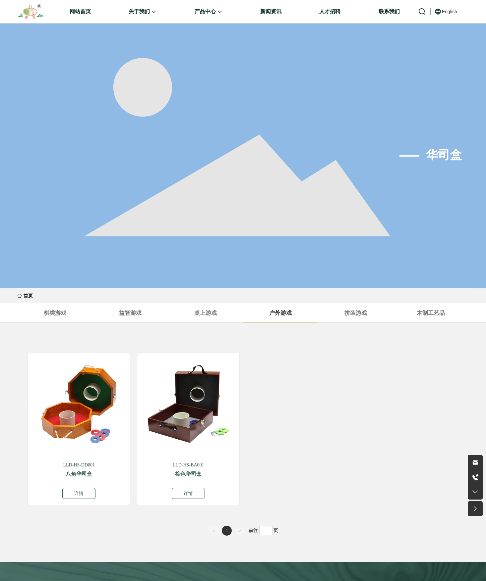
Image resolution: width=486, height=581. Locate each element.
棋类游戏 (55, 313)
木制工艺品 (431, 313)
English (449, 11)
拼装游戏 (355, 313)
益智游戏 (130, 313)
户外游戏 (280, 313)
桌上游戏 (205, 313)
